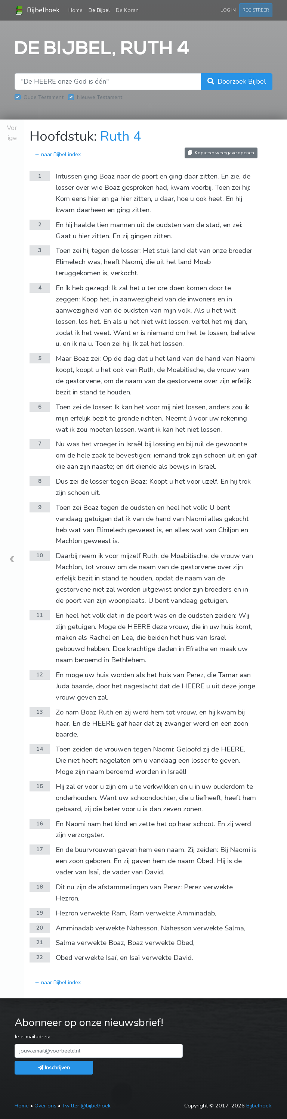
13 (39, 712)
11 (39, 615)
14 (39, 749)
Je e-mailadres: (32, 1036)
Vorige (12, 132)
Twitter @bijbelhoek (86, 1105)
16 (39, 823)
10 (39, 555)
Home (77, 10)
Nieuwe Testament (99, 97)
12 (39, 674)
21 (39, 942)
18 (39, 886)
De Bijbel (99, 10)
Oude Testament (44, 97)
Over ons (45, 1105)
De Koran (127, 10)
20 (39, 928)
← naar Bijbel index (57, 154)
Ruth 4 (120, 136)
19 (39, 913)
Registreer (256, 10)
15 (39, 786)
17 (39, 849)
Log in (228, 10)
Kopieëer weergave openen (221, 152)
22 (39, 957)
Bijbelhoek (37, 10)
